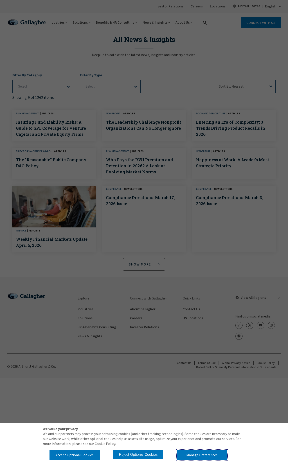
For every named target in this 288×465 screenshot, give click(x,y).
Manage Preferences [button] (202, 455)
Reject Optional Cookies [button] (138, 454)
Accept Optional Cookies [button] (75, 455)
